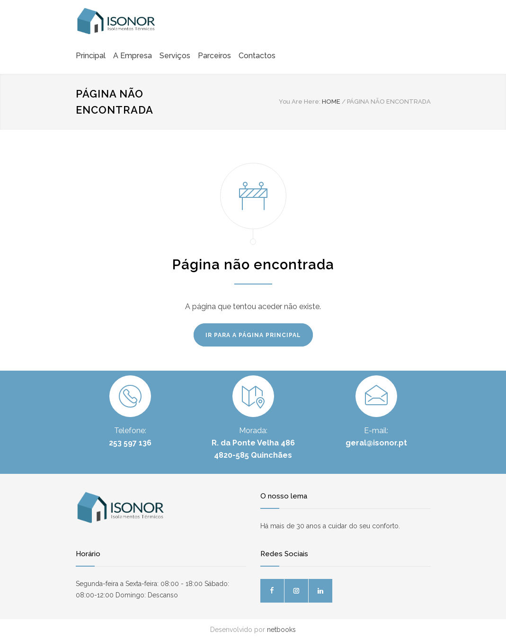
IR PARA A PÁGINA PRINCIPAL (253, 335)
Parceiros (214, 55)
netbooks (281, 629)
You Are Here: (299, 101)
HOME (331, 101)
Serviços (175, 55)
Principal (91, 55)
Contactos (257, 55)
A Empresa (132, 55)
